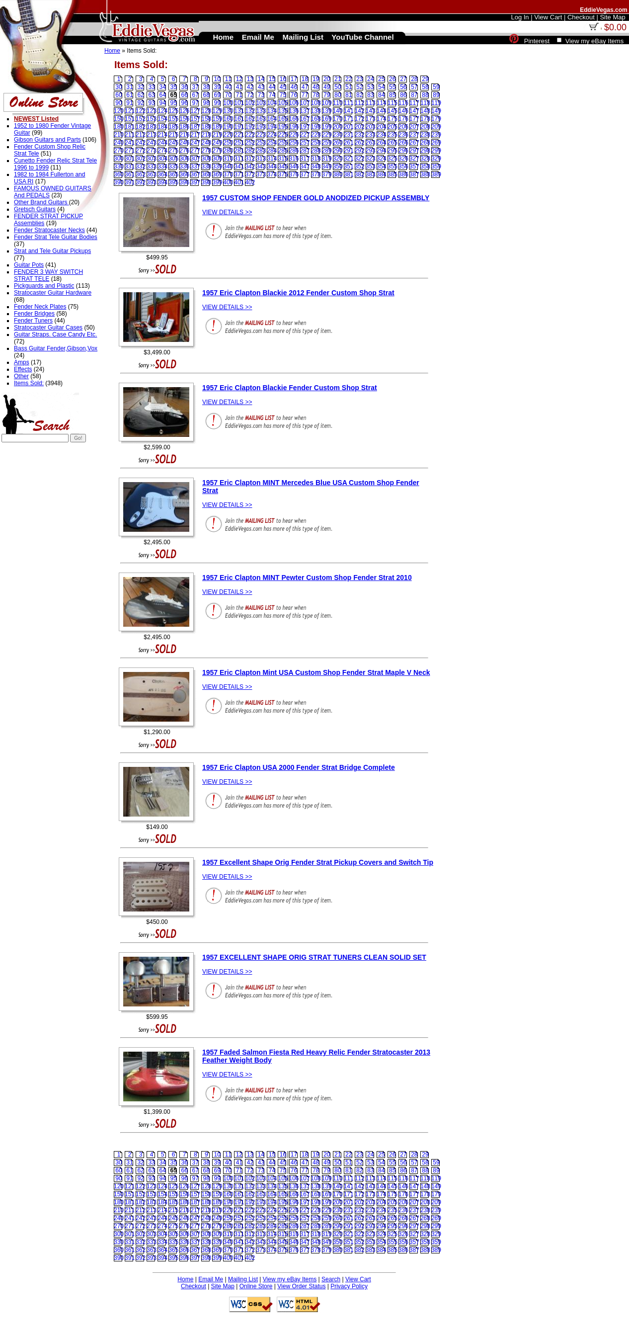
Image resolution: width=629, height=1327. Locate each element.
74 (272, 94)
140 (338, 110)
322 (360, 158)
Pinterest (537, 41)
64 (162, 94)
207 (414, 126)
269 (436, 142)
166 (294, 118)
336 (184, 166)
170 (338, 118)
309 (217, 158)
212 (141, 134)
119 (436, 102)
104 (272, 102)
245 (173, 142)
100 (228, 102)
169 (327, 118)
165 (283, 118)
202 (360, 126)
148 (425, 110)
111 (349, 102)
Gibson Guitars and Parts (47, 139)
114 (382, 102)
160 (228, 118)
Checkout (193, 1286)
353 (371, 166)
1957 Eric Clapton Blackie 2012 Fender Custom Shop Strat (298, 293)
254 (272, 142)
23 (359, 79)
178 (425, 118)
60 (118, 94)
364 (162, 174)
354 (382, 166)
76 (294, 94)
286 (294, 150)
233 (371, 134)
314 (272, 158)
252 (250, 142)
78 (316, 94)
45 (283, 86)
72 (250, 94)
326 (403, 158)
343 (261, 166)
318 (316, 158)
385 (392, 174)
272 (141, 150)
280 (228, 150)
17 (294, 79)
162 (250, 118)
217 (195, 134)
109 (327, 102)
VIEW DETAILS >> (227, 212)
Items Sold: (29, 383)
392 (141, 182)
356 (403, 166)
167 (305, 118)
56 (403, 86)
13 (250, 79)
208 (425, 126)
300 (119, 158)
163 (261, 118)
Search (330, 1279)
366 (184, 174)
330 (119, 166)
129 (217, 110)
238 (425, 134)
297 (414, 150)
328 (425, 158)
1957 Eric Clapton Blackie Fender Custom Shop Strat (289, 388)
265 (392, 142)
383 (371, 174)
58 (425, 86)
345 (283, 166)
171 (349, 118)
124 (162, 110)
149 (436, 110)
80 (337, 94)
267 (414, 142)
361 (130, 174)
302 (141, 158)
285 (283, 150)
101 (239, 102)
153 (152, 118)
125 (173, 110)
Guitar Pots (29, 264)
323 (371, 158)
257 (305, 142)
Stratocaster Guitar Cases (48, 327)
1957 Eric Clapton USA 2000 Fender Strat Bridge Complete (298, 767)
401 (239, 182)
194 (272, 126)
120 (119, 110)
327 (414, 158)
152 (141, 118)
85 (392, 94)
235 (392, 134)
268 (425, 142)
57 (414, 86)
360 (119, 174)
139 (327, 110)
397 (195, 182)
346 (294, 166)
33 (151, 86)
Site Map (223, 1286)
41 (239, 86)
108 (316, 102)
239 (436, 134)
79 (326, 94)
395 (173, 182)
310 (228, 158)
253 (261, 142)
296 (403, 150)
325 (392, 158)
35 (173, 86)
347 (305, 166)
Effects (23, 369)
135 (283, 110)
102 (250, 102)
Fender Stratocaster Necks (49, 230)
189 (217, 126)
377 (305, 174)
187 (195, 126)
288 (316, 150)
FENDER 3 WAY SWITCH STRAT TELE (48, 275)
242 (141, 142)
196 (294, 126)
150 (119, 118)
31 (129, 86)
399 (217, 182)
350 (338, 166)
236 (403, 134)
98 (206, 102)
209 (436, 126)
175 (392, 118)
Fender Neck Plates (40, 306)
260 (338, 142)
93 (151, 102)
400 (228, 182)
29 (425, 79)
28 (414, 79)
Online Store (256, 1286)
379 (327, 174)
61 (129, 94)
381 (349, 174)
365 (173, 174)
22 (348, 79)
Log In (520, 17)
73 (261, 94)
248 (206, 142)
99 (217, 102)
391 (130, 182)
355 (392, 166)
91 (129, 102)
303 (152, 158)
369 (217, 174)
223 (261, 134)
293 (371, 150)
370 (228, 174)
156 (184, 118)
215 (173, 134)
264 (382, 142)
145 (392, 110)
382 (360, 174)
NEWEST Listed (36, 118)
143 (371, 110)
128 (206, 110)
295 (392, 150)
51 (348, 86)
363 (152, 174)
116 (403, 102)
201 (349, 126)
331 (130, 166)
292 (360, 150)
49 (326, 86)
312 (250, 158)
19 (316, 79)
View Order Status (301, 1286)
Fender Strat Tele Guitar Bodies (55, 237)
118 (425, 102)
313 (261, 158)
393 (152, 182)
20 (326, 79)
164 (272, 118)
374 (272, 174)
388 (425, 174)
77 (305, 94)
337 (195, 166)
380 (338, 174)
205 (392, 126)
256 (294, 142)
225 (283, 134)
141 (349, 110)
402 (250, 182)
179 (436, 118)
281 (239, 150)
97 (195, 102)
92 (140, 102)
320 (338, 158)
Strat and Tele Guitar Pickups (52, 251)
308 (206, 158)
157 (195, 118)
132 (250, 110)
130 (228, 110)
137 (305, 110)
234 (382, 134)
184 (162, 126)
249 (217, 142)
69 (217, 94)
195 (283, 126)
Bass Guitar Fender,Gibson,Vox (55, 348)
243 (152, 142)
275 (173, 150)
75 (283, 94)
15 (272, 79)
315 (283, 158)
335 (173, 166)
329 (436, 158)
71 (239, 94)
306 (184, 158)
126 (184, 110)
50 (337, 86)
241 (130, 142)
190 (228, 126)
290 (338, 150)
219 (217, 134)
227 (305, 134)
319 (327, 158)
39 (217, 86)
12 (239, 79)
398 (206, 182)
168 (316, 118)
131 (239, 110)
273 (152, 150)
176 (403, 118)
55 (392, 86)
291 (349, 150)
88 (425, 94)
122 (141, 110)
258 (316, 142)
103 (261, 102)
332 (141, 166)
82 (359, 94)
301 (130, 158)
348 (316, 166)
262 (360, 142)
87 (414, 94)
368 (206, 174)
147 (414, 110)
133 (261, 110)
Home (112, 50)
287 (305, 150)
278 (206, 150)
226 (294, 134)
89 (436, 94)
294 (382, 150)
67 (195, 94)
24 (370, 79)
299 (436, 150)
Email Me (210, 1279)
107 (305, 102)
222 (250, 134)
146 (403, 110)
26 (392, 79)
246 (184, 142)
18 (305, 79)
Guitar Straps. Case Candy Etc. (55, 334)
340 (228, 166)
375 (283, 174)
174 (382, 118)
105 (283, 102)
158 (206, 118)
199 (327, 126)
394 (162, 182)
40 (228, 86)
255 (283, 142)
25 (381, 79)
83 (370, 94)
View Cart (358, 1279)
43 (261, 86)
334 (162, 166)
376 (294, 174)
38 (206, 86)
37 (195, 86)
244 (162, 142)
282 (250, 150)
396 (184, 182)
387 (414, 174)
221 (239, 134)
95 (173, 102)
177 (414, 118)
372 (250, 174)
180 (119, 126)
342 (250, 166)
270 (119, 150)
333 (152, 166)
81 (348, 94)
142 (360, 110)
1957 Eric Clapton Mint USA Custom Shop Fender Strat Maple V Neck (316, 672)
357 (414, 166)
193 (261, 126)
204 (382, 126)
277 (195, 150)
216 (184, 134)
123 (152, 110)
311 (239, 158)
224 (272, 134)
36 (184, 86)
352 (360, 166)
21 (337, 79)
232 (360, 134)
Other (21, 376)
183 (152, 126)
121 (130, 110)
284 (272, 150)
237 (414, 134)
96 (184, 102)
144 (382, 110)
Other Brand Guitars (41, 202)
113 (371, 102)
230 (338, 134)
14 (261, 79)
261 (349, 142)
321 (349, 158)
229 (327, 134)
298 (425, 150)
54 (381, 86)
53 (370, 86)
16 (283, 79)
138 (316, 110)
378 (316, 174)
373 (261, 174)
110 (338, 102)
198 (316, 126)
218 (206, 134)
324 (382, 158)
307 (195, 158)
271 (130, 150)
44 (272, 86)
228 (316, 134)
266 (403, 142)
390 (119, 182)
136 (294, 110)
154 (162, 118)
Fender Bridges (34, 313)
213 (152, 134)
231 (349, 134)
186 (184, 126)
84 (381, 94)
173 (371, 118)
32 (140, 86)
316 (294, 158)
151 (130, 118)
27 (403, 79)
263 (371, 142)
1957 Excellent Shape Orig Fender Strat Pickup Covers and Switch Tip (317, 862)
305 (173, 158)
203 (371, 126)
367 (195, 174)
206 (403, 126)
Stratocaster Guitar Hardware (52, 292)
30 (118, 86)
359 (436, 166)
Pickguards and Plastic (44, 285)
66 (184, 94)
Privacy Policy (349, 1286)
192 (250, 126)
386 (403, 174)
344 (272, 166)
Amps (21, 362)
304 (162, 158)
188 (206, 126)
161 (239, 118)
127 (195, 110)
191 (239, 126)
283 (261, 150)
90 (118, 102)
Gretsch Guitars (35, 209)
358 (425, 166)
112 (360, 102)
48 (316, 86)
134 (272, 110)
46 (294, 86)
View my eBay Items (289, 1279)
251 (239, 142)
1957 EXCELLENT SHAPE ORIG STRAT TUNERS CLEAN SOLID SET (314, 957)
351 (349, 166)
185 (173, 126)
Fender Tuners (33, 320)
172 (360, 118)
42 (250, 86)
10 (217, 79)
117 (414, 102)
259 (327, 142)
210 (119, 134)
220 (228, 134)
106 (294, 102)
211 (130, 134)
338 (206, 166)
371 (239, 174)
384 (382, 174)
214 (162, 134)
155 (173, 118)
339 (217, 166)
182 (141, 126)
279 (217, 150)
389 (436, 174)
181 (130, 126)
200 (338, 126)
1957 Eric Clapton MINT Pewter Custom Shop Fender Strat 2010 (307, 577)
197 (305, 126)
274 (162, 150)
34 (162, 86)
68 (206, 94)
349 (327, 166)
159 (217, 118)
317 (305, 158)
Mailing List (243, 1279)
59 (436, 86)
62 (140, 94)
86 (403, 94)
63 (151, 94)
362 (141, 174)
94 (162, 102)
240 (119, 142)
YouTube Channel (362, 37)
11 (228, 79)
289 (327, 150)
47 (305, 86)
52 (359, 86)
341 (239, 166)
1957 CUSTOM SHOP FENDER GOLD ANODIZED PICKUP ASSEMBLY (315, 198)
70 (228, 94)
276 (184, 150)
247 (195, 142)
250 (228, 142)
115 (392, 102)
